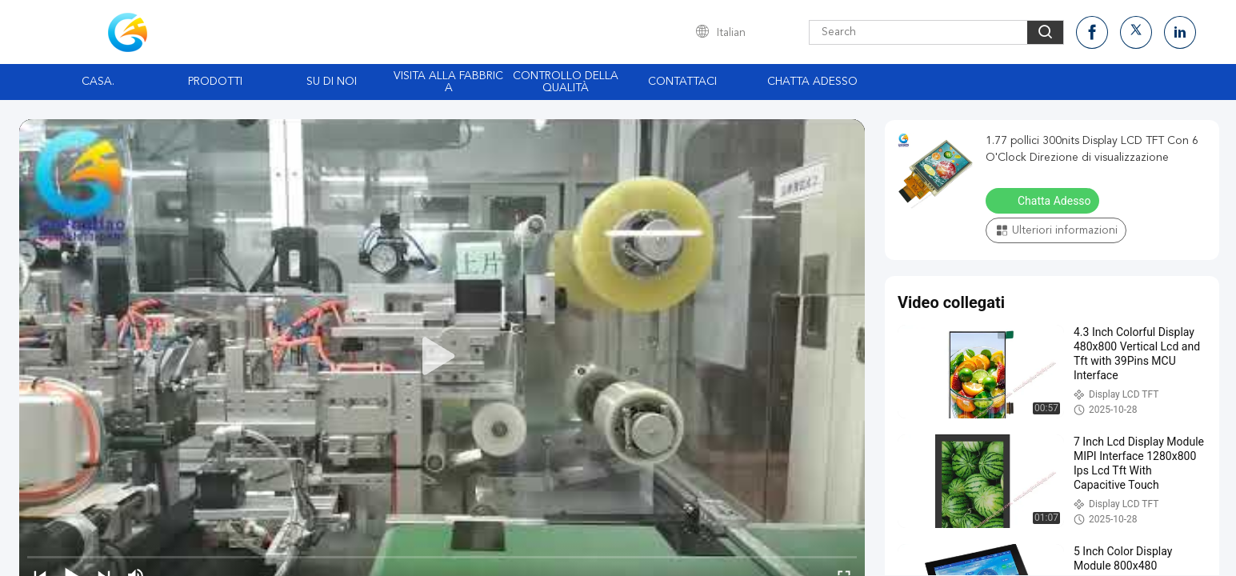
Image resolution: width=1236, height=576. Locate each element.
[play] (442, 357)
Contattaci (682, 81)
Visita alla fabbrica (448, 82)
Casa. (98, 81)
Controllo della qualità (565, 82)
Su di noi (331, 81)
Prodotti (215, 81)
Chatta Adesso (812, 81)
